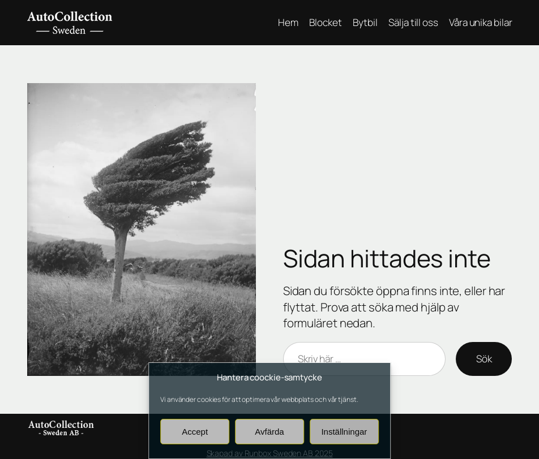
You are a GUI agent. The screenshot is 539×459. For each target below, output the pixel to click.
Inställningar (344, 431)
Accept (195, 431)
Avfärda (269, 431)
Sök (484, 358)
